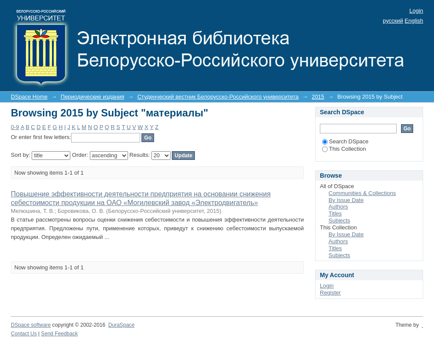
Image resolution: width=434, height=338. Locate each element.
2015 (318, 96)
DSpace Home (29, 96)
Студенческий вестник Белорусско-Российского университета (217, 96)
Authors (338, 206)
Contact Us (24, 334)
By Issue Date (346, 200)
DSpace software (31, 325)
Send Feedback (59, 334)
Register (330, 292)
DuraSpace (121, 325)
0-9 (15, 127)
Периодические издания (92, 96)
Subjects (339, 220)
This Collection (344, 149)
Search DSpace (345, 141)
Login (416, 10)
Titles (335, 213)
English (413, 20)
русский (393, 20)
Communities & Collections (362, 193)
